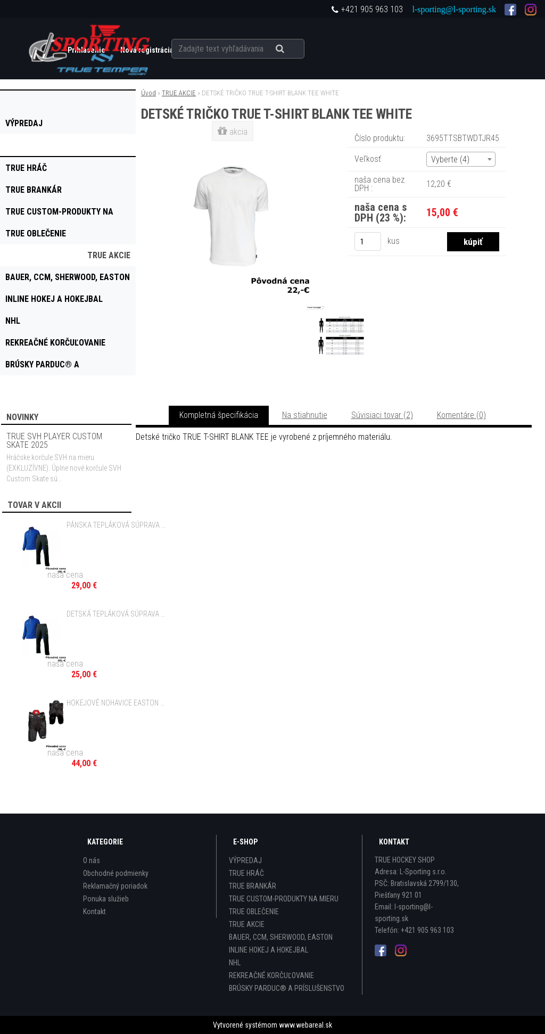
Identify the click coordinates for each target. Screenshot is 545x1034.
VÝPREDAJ (245, 860)
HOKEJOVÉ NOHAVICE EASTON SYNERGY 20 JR (116, 703)
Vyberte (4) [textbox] (450, 159)
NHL (235, 962)
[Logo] (90, 48)
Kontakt (94, 911)
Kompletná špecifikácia (218, 415)
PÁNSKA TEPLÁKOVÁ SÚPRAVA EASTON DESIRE (116, 525)
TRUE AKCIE (179, 93)
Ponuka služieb (106, 899)
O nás (91, 860)
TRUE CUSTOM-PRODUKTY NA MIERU (283, 899)
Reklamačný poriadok (115, 886)
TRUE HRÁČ (246, 873)
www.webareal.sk (305, 1025)
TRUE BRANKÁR (252, 886)
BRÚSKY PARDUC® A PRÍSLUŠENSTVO (286, 988)
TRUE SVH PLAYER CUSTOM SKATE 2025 (54, 440)
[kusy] (367, 241)
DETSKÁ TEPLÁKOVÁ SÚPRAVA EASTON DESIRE (116, 614)
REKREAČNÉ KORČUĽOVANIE (271, 975)
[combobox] (461, 159)
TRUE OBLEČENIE (254, 911)
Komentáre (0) (461, 415)
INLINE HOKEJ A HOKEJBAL (268, 950)
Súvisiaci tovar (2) (382, 415)
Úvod (148, 93)
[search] (293, 49)
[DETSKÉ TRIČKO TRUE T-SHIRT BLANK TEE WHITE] (233, 146)
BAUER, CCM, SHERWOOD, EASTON (281, 937)
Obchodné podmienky (115, 873)
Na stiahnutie (304, 415)
